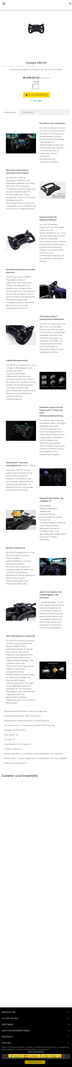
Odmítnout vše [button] (35, 1062)
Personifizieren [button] (51, 1056)
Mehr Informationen (36, 1052)
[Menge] (35, 86)
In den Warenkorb (36, 95)
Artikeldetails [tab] (28, 112)
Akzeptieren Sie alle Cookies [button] (24, 1056)
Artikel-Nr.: (20, 66)
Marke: (4, 66)
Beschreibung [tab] (10, 112)
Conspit (11, 66)
